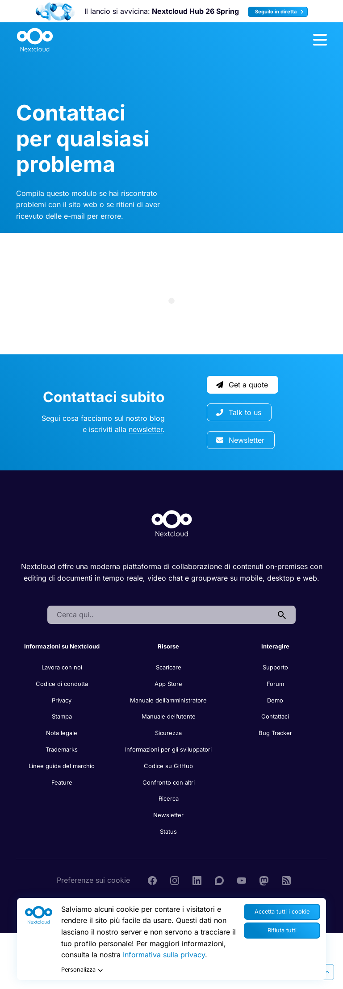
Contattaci (275, 716)
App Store (168, 683)
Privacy (61, 700)
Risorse (168, 646)
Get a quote (242, 384)
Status (168, 831)
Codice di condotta (62, 683)
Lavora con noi (62, 667)
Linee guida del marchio (62, 765)
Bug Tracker (275, 732)
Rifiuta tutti (282, 930)
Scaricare (168, 667)
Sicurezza (168, 732)
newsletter (146, 429)
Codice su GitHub (168, 765)
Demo (275, 700)
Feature (61, 782)
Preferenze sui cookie (93, 880)
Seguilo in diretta (280, 12)
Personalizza (83, 970)
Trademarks (62, 749)
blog (157, 418)
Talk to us (238, 412)
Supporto (275, 667)
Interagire (275, 646)
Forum (275, 683)
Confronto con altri (168, 782)
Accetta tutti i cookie (282, 911)
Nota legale (61, 732)
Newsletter (240, 440)
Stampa (62, 716)
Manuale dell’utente (169, 716)
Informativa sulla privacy (164, 954)
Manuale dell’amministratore (168, 700)
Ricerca (169, 798)
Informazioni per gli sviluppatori (168, 749)
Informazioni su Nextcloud (62, 646)
